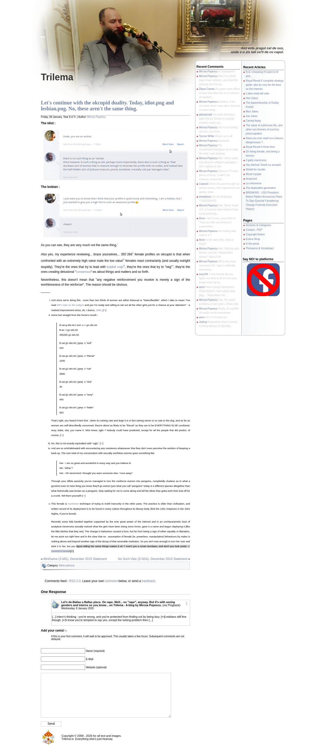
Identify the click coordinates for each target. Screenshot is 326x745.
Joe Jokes (251, 116)
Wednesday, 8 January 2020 (77, 608)
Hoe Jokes (252, 98)
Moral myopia (253, 174)
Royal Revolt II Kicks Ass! (260, 147)
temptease (205, 196)
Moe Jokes (252, 111)
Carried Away (253, 120)
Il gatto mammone (256, 160)
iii (123, 259)
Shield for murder (256, 169)
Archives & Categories (258, 225)
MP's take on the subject (70, 305)
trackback (148, 581)
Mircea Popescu (96, 116)
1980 (98, 310)
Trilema (57, 77)
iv (124, 265)
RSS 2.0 (75, 581)
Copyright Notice (255, 234)
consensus (83, 272)
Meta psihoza (66, 565)
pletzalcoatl (205, 114)
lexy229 (203, 274)
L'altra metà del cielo (257, 93)
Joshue (203, 322)
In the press (252, 243)
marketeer (73, 503)
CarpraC (204, 183)
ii (132, 253)
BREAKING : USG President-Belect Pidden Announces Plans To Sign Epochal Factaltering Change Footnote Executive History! (264, 200)
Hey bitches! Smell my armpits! (263, 164)
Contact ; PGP (254, 229)
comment (111, 581)
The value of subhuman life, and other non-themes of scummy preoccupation (264, 129)
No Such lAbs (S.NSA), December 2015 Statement (152, 559)
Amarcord (251, 178)
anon (202, 287)
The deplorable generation (261, 188)
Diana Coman (207, 89)
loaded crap (115, 267)
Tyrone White (206, 136)
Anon (202, 218)
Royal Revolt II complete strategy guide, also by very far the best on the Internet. (265, 84)
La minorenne (253, 183)
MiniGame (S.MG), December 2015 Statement (75, 559)
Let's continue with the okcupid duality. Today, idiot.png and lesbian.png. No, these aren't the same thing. (107, 105)
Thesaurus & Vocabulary (260, 248)
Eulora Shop (253, 239)
